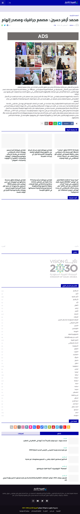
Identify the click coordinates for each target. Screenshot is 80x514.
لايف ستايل (39, 406)
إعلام (39, 308)
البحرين (39, 325)
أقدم (3, 246)
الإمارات (39, 317)
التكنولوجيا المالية (39, 334)
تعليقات (21, 433)
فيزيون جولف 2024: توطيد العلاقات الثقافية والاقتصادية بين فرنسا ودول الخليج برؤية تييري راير (35, 479)
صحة (39, 383)
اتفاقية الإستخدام (36, 511)
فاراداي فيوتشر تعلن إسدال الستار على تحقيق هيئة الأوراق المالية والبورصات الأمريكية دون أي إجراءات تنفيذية (40, 153)
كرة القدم (39, 401)
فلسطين (39, 392)
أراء (39, 302)
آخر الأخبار (39, 291)
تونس (39, 369)
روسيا (39, 372)
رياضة (39, 375)
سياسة (39, 380)
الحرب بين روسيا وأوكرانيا (39, 337)
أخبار (39, 293)
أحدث (76, 246)
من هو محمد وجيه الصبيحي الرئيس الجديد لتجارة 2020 (48, 450)
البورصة (39, 331)
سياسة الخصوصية (24, 511)
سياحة (39, 377)
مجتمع (39, 409)
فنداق (39, 398)
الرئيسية (58, 511)
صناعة (39, 386)
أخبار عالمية (39, 296)
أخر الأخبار (39, 299)
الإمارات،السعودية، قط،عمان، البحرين (39, 319)
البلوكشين (39, 328)
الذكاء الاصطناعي (39, 343)
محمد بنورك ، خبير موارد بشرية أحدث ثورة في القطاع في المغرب (45, 441)
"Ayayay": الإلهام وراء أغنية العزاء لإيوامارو (52, 468)
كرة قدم (39, 403)
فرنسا (39, 389)
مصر (39, 412)
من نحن (52, 511)
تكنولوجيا (39, 366)
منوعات (39, 415)
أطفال (39, 305)
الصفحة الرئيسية (74, 15)
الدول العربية (39, 340)
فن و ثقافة (39, 395)
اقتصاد (39, 314)
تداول (39, 363)
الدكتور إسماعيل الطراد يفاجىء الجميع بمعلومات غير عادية (46, 459)
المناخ (39, 360)
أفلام (39, 311)
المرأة (39, 357)
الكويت (39, 351)
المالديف (39, 354)
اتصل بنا (45, 511)
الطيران (39, 348)
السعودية (39, 346)
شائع (59, 433)
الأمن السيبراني (39, 322)
